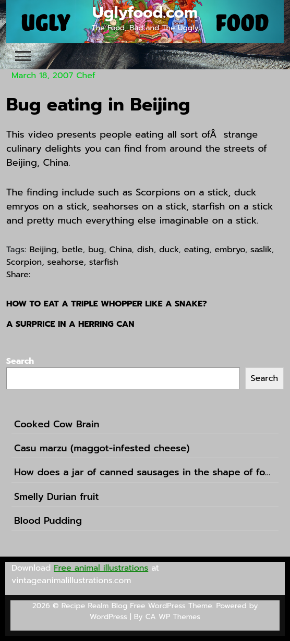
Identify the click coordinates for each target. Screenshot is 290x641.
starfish (103, 262)
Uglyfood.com (145, 12)
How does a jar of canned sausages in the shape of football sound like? (145, 472)
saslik (260, 249)
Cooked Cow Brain (56, 424)
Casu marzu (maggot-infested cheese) (101, 448)
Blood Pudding (48, 520)
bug (96, 249)
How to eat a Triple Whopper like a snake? (106, 304)
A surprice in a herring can (70, 324)
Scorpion (24, 262)
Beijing (42, 249)
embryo (230, 249)
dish (145, 249)
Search (20, 361)
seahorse (65, 262)
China (121, 249)
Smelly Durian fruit (56, 496)
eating (197, 249)
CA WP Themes (173, 616)
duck (168, 249)
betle (72, 249)
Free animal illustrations (101, 568)
